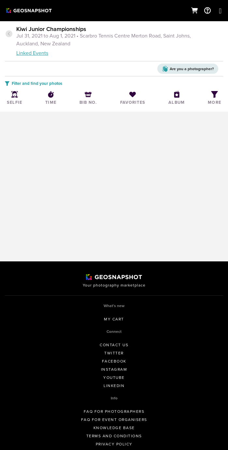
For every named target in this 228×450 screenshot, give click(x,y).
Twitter (114, 353)
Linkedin (114, 386)
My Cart (114, 319)
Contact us (114, 345)
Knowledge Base (114, 428)
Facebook (114, 361)
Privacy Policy (114, 444)
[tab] (114, 41)
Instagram (114, 369)
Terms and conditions (114, 436)
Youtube (114, 377)
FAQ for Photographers (114, 411)
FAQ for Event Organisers (114, 420)
